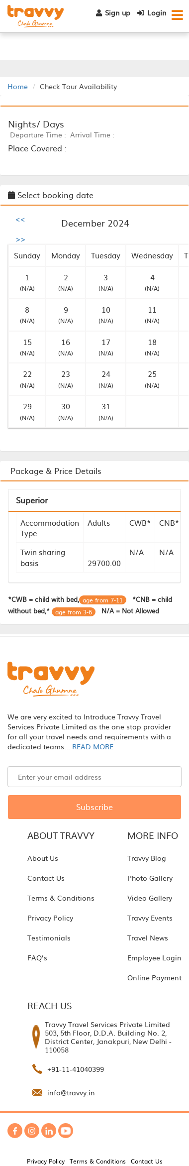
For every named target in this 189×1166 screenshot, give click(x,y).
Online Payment (154, 977)
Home (17, 86)
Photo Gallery (150, 878)
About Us (42, 858)
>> (20, 238)
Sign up (113, 12)
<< (20, 219)
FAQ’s (37, 957)
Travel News (147, 937)
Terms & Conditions (60, 898)
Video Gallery (149, 898)
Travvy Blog (146, 858)
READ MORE (92, 746)
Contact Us (46, 878)
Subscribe (94, 807)
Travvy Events (150, 918)
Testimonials (49, 937)
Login (152, 12)
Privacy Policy (50, 918)
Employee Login (154, 957)
